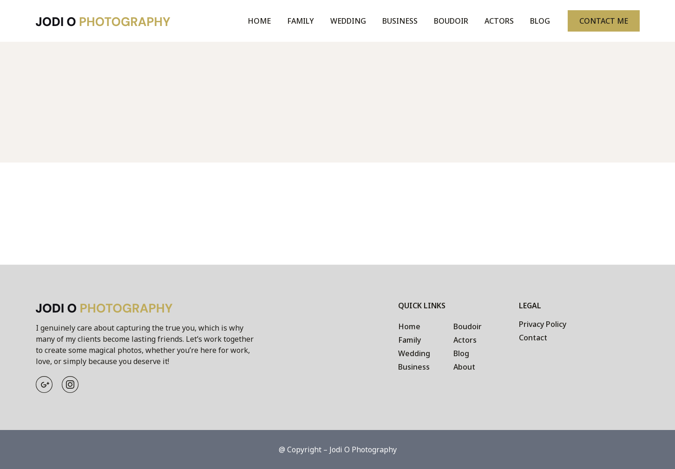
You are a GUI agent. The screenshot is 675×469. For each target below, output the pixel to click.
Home (259, 21)
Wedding (348, 21)
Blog (540, 21)
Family (300, 21)
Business (400, 21)
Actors (499, 21)
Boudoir (451, 21)
